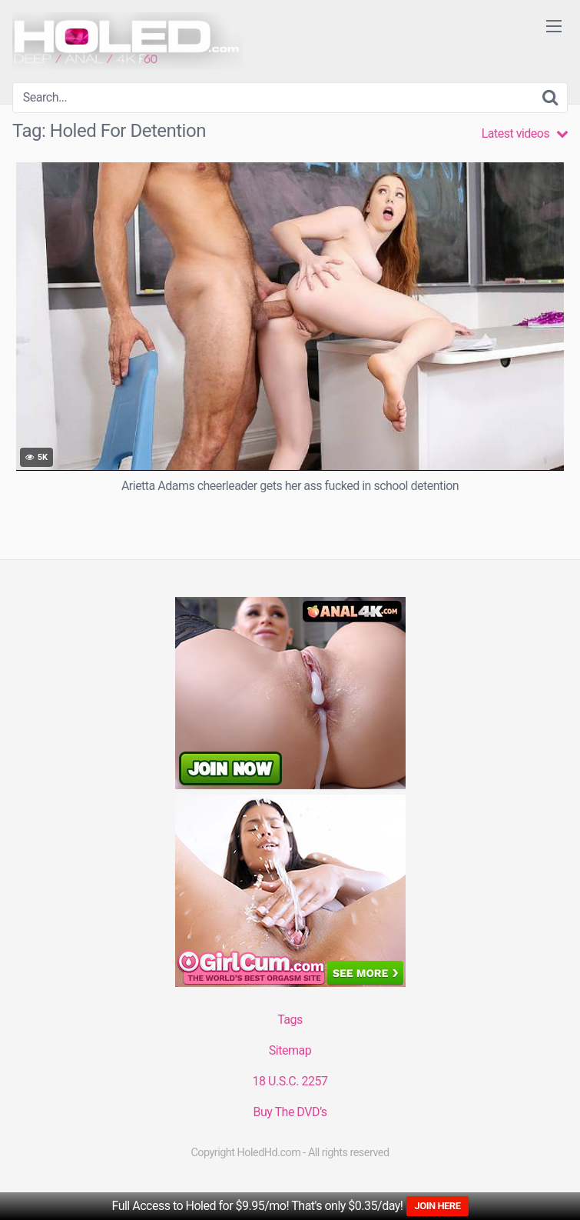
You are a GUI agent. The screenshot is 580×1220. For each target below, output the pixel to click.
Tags (290, 1019)
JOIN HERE (437, 1206)
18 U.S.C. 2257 (290, 1081)
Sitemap (290, 1050)
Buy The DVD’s (290, 1112)
